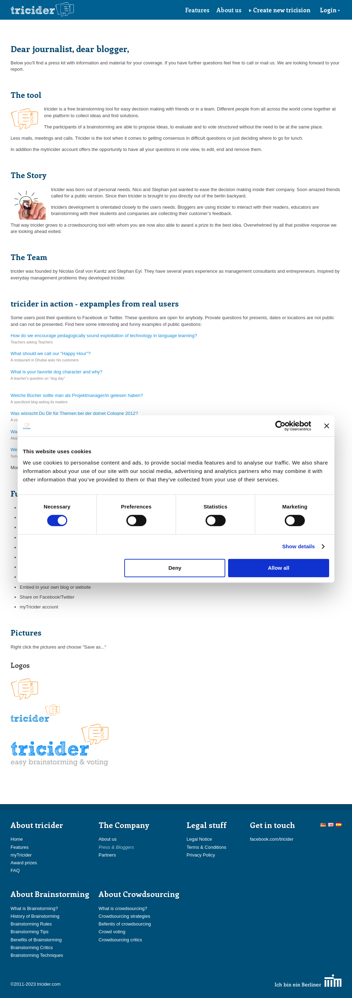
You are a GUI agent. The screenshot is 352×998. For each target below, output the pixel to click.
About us (228, 10)
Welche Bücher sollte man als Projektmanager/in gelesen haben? (77, 395)
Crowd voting (112, 931)
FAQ (15, 870)
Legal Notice (199, 839)
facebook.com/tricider (272, 839)
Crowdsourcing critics (120, 939)
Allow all (278, 568)
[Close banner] (326, 425)
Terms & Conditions (206, 847)
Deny (175, 568)
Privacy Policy (201, 855)
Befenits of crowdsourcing (125, 924)
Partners (107, 855)
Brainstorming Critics (32, 947)
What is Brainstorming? (34, 908)
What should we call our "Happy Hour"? (50, 353)
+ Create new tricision (279, 10)
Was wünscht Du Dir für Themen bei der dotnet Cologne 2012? (74, 413)
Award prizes (24, 862)
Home (17, 839)
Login (330, 10)
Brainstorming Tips (30, 931)
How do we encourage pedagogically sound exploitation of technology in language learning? (104, 335)
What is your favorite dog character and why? (56, 371)
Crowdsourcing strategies (124, 916)
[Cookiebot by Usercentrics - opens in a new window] (280, 426)
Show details (298, 546)
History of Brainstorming (35, 916)
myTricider (21, 855)
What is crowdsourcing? (123, 908)
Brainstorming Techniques (37, 955)
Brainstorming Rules (31, 924)
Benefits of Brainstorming (36, 939)
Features (197, 10)
